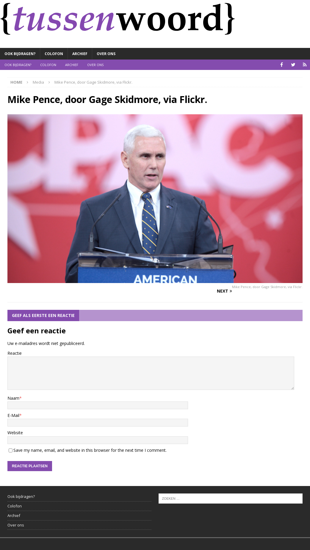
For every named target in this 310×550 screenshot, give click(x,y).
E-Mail (13, 415)
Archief (79, 53)
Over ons (106, 53)
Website (15, 432)
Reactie (14, 353)
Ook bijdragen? (19, 53)
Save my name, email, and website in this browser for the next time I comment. (90, 450)
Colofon (54, 53)
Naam (13, 398)
